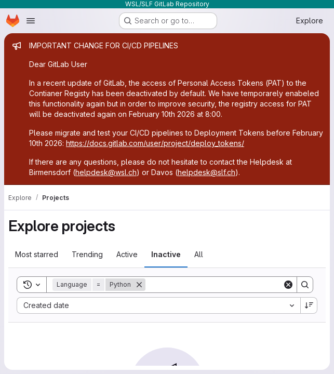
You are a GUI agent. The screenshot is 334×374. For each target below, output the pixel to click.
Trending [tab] (87, 254)
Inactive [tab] (166, 254)
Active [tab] (127, 254)
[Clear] (288, 284)
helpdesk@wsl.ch (106, 172)
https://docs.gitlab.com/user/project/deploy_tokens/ (155, 143)
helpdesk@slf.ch (206, 172)
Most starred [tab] (36, 254)
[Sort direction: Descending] (309, 305)
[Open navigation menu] (30, 20)
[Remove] (139, 284)
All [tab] (198, 254)
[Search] (214, 284)
